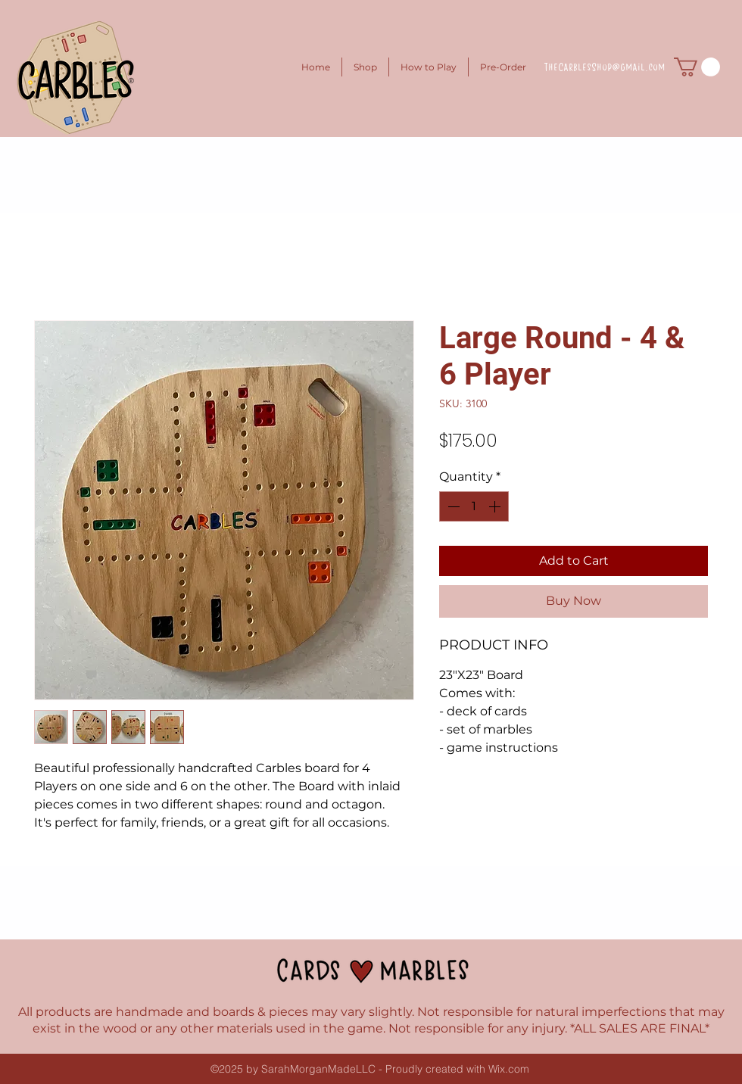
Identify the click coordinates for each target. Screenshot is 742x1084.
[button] (697, 67)
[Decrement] (452, 506)
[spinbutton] (474, 506)
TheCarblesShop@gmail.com (604, 66)
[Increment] (496, 506)
